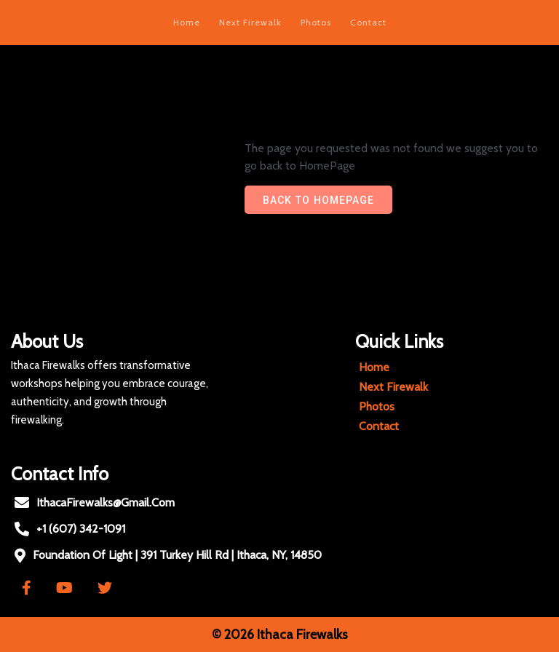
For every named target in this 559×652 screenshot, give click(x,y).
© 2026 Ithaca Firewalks (280, 635)
